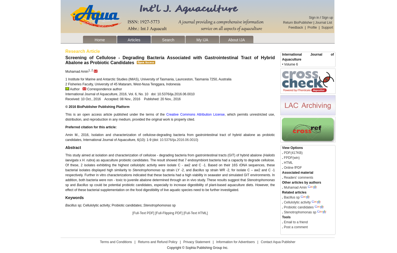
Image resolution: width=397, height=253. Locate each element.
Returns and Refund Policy (157, 242)
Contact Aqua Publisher (278, 242)
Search (168, 40)
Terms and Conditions (116, 242)
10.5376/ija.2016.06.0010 (178, 140)
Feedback (295, 27)
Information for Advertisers (235, 242)
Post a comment (295, 227)
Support (327, 27)
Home (100, 40)
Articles (134, 40)
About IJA (236, 40)
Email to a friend (295, 222)
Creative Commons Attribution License (195, 114)
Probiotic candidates (299, 207)
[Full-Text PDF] (143, 213)
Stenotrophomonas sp (300, 212)
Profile (312, 27)
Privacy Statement (196, 242)
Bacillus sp (292, 197)
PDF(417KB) (293, 153)
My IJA (202, 40)
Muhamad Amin (295, 187)
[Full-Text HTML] (196, 213)
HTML (288, 163)
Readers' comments (298, 177)
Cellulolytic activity (297, 202)
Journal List (324, 23)
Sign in (314, 18)
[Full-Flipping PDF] (169, 213)
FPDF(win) (291, 158)
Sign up (327, 18)
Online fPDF (292, 168)
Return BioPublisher (298, 23)
